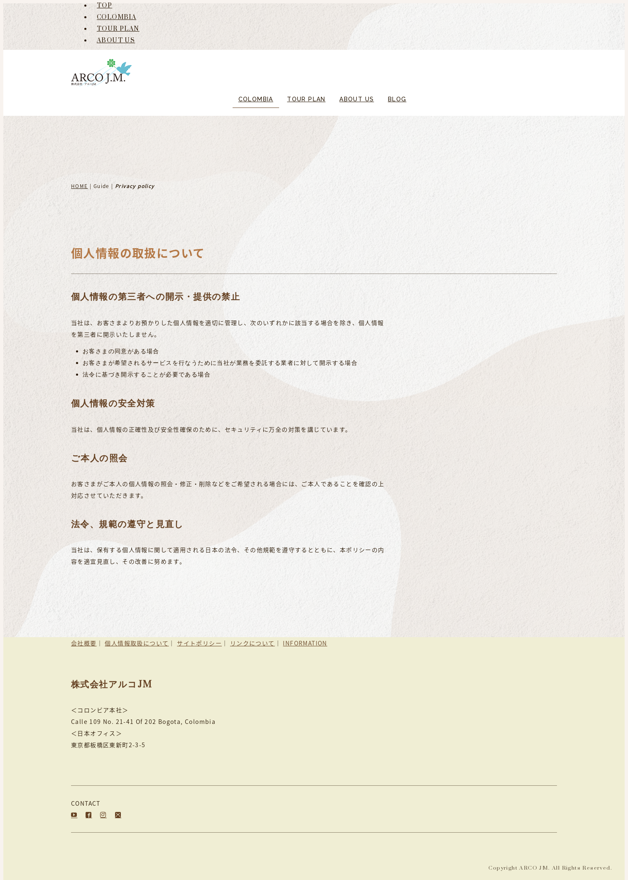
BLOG (397, 99)
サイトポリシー (199, 643)
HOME (79, 186)
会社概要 (84, 643)
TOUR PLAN (118, 29)
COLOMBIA (116, 17)
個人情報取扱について (137, 643)
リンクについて (252, 643)
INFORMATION (305, 643)
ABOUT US (116, 40)
